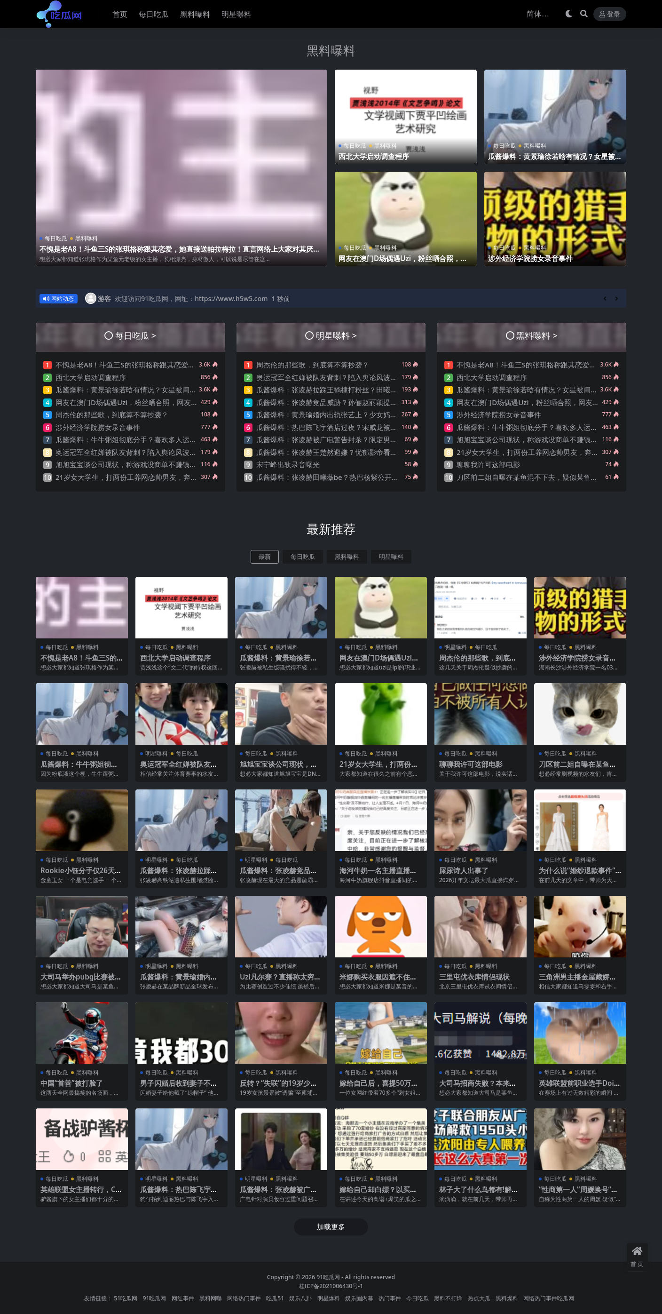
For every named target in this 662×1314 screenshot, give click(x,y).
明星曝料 (391, 556)
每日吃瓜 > (135, 335)
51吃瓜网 (125, 1298)
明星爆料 (328, 1298)
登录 (609, 14)
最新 (265, 556)
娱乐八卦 (300, 1298)
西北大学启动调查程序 (374, 156)
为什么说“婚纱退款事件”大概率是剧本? (577, 875)
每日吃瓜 (56, 238)
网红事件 (183, 1298)
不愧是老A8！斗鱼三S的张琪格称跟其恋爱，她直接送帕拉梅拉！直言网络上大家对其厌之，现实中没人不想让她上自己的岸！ (176, 253)
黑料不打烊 (448, 1298)
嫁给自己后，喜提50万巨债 (378, 1087)
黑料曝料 (331, 50)
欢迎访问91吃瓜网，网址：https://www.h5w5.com (191, 298)
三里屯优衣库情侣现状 (474, 976)
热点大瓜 (479, 1298)
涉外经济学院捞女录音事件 (530, 258)
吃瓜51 (275, 1298)
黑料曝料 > (536, 335)
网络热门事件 (244, 1298)
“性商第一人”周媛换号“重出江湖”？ (578, 1194)
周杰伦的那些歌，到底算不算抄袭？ (111, 414)
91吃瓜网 (328, 1277)
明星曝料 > (336, 335)
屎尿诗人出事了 (464, 870)
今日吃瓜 (417, 1298)
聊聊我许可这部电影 (488, 464)
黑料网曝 (210, 1298)
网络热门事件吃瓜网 (548, 1298)
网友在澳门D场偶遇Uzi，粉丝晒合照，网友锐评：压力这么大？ (403, 262)
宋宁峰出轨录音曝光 (288, 464)
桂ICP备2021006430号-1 (331, 1286)
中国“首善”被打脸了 (71, 1083)
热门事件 (389, 1298)
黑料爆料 (507, 1298)
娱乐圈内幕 (359, 1298)
